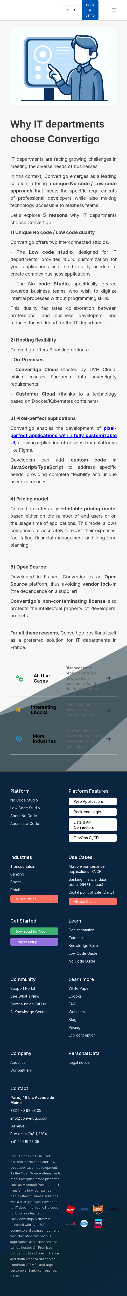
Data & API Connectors (84, 825)
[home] (17, 10)
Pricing (74, 1027)
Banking (17, 874)
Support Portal (22, 988)
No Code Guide (82, 961)
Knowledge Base (83, 945)
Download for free (30, 931)
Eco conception (82, 1035)
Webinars (77, 1012)
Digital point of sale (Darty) (91, 892)
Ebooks (75, 996)
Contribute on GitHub (28, 1004)
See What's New (24, 996)
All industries (26, 899)
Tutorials (76, 938)
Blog (72, 1019)
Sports (16, 882)
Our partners (21, 1070)
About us (17, 1062)
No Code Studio (24, 800)
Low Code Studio (25, 808)
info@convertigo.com (28, 1118)
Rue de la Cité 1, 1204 (28, 1134)
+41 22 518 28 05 (24, 1141)
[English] (71, 10)
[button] (24, 10)
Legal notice (79, 1062)
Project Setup (26, 942)
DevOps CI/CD (86, 838)
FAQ (72, 1004)
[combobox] (71, 10)
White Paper (79, 988)
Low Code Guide (83, 953)
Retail (15, 889)
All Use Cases (85, 901)
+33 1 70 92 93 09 (25, 1110)
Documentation (81, 930)
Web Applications (89, 801)
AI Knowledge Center (28, 1012)
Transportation (22, 866)
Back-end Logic (87, 812)
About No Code (23, 815)
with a (63, 435)
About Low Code (24, 823)
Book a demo (90, 10)
